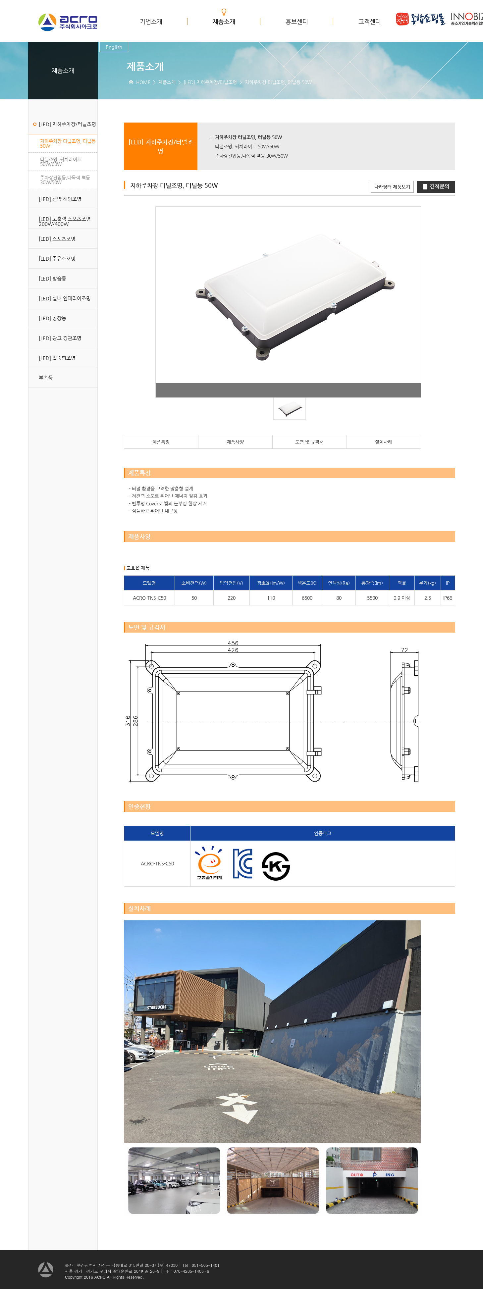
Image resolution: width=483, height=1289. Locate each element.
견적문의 (436, 186)
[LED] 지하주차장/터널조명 (67, 124)
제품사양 (235, 441)
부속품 (46, 378)
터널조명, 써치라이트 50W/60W (60, 162)
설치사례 (383, 441)
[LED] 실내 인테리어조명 (65, 298)
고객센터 (369, 21)
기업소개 (151, 21)
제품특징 (161, 441)
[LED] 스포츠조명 (57, 238)
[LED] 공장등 (52, 318)
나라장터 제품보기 (392, 186)
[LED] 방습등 (52, 278)
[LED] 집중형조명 (57, 358)
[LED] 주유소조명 (57, 258)
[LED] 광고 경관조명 (60, 338)
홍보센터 (297, 21)
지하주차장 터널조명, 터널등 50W (68, 143)
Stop (292, 388)
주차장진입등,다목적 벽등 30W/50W (65, 180)
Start (287, 388)
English (114, 47)
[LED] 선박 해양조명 (60, 199)
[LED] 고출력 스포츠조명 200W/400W (65, 221)
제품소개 (224, 21)
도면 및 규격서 (309, 441)
